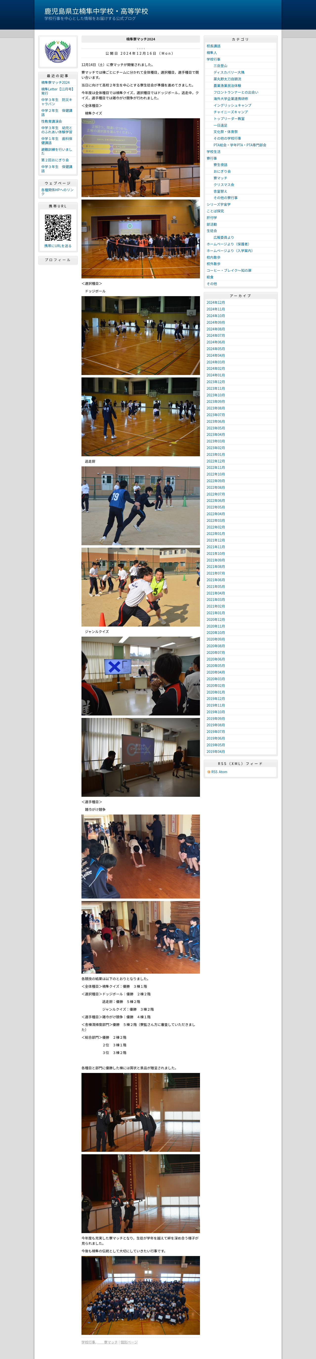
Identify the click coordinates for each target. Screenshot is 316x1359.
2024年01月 (216, 375)
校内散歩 (213, 257)
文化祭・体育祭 (222, 131)
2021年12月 (216, 540)
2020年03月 (216, 678)
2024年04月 (216, 355)
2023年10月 (216, 394)
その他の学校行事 (224, 138)
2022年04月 (216, 513)
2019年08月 (216, 724)
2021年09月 (216, 560)
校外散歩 (213, 263)
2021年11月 (216, 546)
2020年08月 (216, 645)
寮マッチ (107, 1342)
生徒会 (212, 230)
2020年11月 (216, 626)
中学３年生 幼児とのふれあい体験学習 (56, 129)
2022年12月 (216, 461)
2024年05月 (216, 348)
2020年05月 (216, 665)
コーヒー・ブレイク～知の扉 (229, 270)
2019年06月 (216, 738)
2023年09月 (216, 401)
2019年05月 (216, 744)
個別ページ (129, 1342)
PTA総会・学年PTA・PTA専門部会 (236, 144)
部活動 (212, 224)
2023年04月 (216, 434)
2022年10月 (216, 474)
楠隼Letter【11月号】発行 (57, 91)
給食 (210, 276)
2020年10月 (216, 632)
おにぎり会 (219, 171)
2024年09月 (216, 322)
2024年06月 (216, 342)
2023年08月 (216, 408)
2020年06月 (216, 659)
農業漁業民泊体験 (224, 85)
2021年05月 (216, 586)
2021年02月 (216, 606)
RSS (214, 771)
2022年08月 (216, 487)
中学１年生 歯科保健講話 (56, 140)
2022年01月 (216, 533)
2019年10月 (216, 711)
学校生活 (213, 151)
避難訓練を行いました (56, 151)
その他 (212, 283)
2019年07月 (216, 731)
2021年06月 (216, 579)
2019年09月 (216, 718)
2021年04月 (216, 593)
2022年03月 (216, 520)
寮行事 (212, 158)
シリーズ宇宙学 (219, 204)
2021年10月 (216, 553)
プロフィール (58, 259)
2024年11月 (216, 308)
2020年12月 (216, 619)
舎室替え (217, 191)
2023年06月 (216, 421)
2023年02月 (216, 447)
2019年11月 (216, 705)
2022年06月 (216, 500)
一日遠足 (217, 125)
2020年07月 (216, 652)
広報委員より (220, 237)
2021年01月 (216, 612)
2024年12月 (216, 302)
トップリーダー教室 (226, 118)
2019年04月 (216, 751)
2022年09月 (216, 480)
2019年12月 (216, 698)
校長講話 (213, 45)
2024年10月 (216, 315)
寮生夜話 (217, 164)
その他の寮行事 (222, 197)
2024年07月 (216, 335)
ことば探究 (215, 210)
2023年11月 (216, 388)
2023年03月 (216, 441)
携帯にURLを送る (58, 245)
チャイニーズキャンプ (227, 111)
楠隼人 (212, 52)
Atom (223, 771)
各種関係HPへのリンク (57, 191)
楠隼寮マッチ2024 (55, 82)
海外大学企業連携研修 (227, 98)
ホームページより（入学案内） (231, 250)
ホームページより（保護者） (229, 243)
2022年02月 (216, 527)
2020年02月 (216, 685)
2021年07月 (216, 573)
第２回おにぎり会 (55, 159)
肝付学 (212, 217)
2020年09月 (216, 639)
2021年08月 (216, 566)
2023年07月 (216, 414)
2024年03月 (216, 361)
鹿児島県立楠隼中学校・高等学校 (96, 11)
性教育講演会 (51, 121)
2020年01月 (216, 692)
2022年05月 (216, 507)
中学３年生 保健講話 (56, 168)
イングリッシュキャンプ (229, 105)
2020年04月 (216, 672)
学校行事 (88, 1342)
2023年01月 (216, 454)
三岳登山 (217, 65)
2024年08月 (216, 328)
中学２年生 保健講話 (56, 112)
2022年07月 (216, 494)
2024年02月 (216, 368)
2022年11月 (216, 467)
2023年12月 (216, 381)
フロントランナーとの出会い (232, 92)
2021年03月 (216, 599)
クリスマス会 (220, 184)
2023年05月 (216, 427)
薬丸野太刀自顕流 (224, 78)
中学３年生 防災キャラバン (56, 101)
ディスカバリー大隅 (225, 72)
